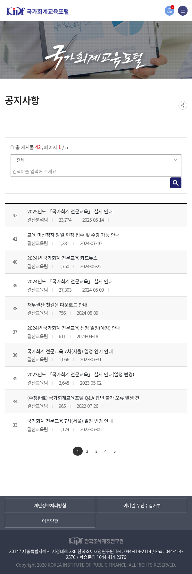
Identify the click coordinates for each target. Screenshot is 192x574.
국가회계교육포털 (37, 11)
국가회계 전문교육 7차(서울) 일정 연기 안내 (70, 351)
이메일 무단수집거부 (142, 505)
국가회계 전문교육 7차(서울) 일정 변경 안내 (70, 420)
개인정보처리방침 (50, 505)
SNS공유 (183, 105)
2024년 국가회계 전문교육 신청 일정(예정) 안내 (74, 327)
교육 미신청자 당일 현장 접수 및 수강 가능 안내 (73, 234)
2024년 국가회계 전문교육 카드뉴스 (62, 257)
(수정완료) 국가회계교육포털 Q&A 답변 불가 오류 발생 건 (83, 397)
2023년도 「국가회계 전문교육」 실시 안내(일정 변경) (80, 374)
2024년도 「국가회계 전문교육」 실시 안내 (70, 281)
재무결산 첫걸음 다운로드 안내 (57, 304)
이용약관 (50, 521)
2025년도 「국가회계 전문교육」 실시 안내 (70, 211)
